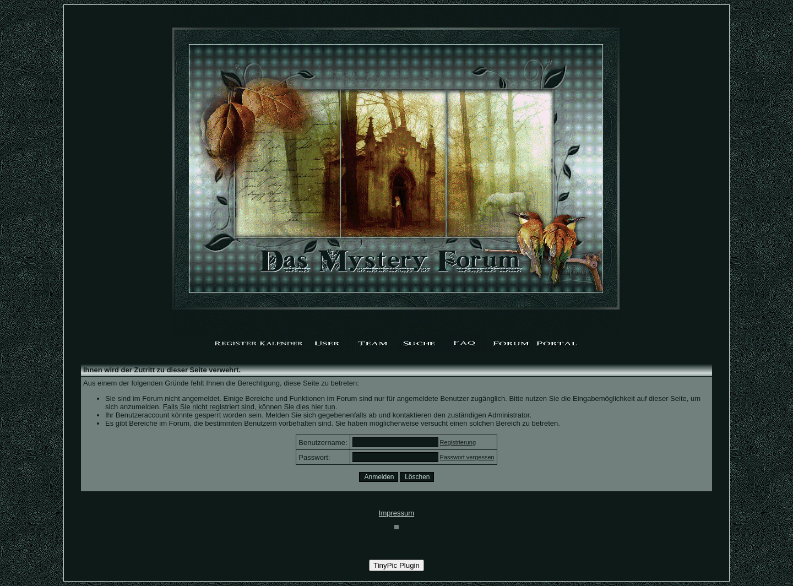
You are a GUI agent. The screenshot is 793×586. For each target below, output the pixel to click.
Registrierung (458, 442)
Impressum (396, 513)
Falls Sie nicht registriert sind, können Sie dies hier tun (249, 407)
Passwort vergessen (467, 457)
